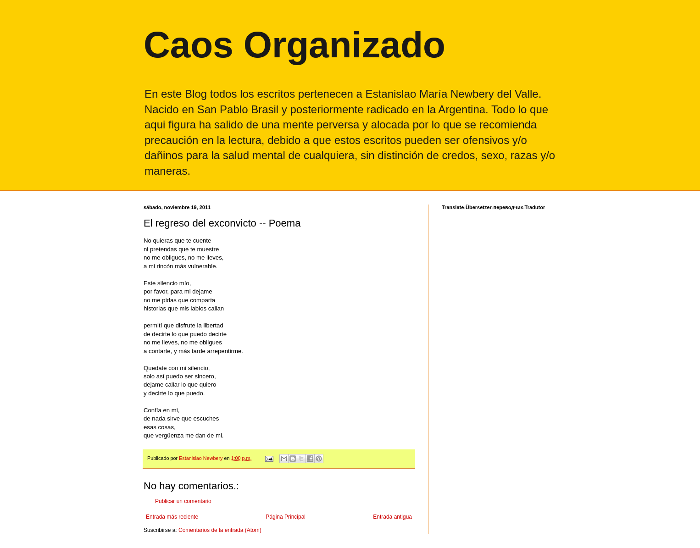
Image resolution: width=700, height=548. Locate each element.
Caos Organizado (294, 44)
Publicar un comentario (183, 501)
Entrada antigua (392, 517)
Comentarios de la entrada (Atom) (219, 530)
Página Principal (286, 517)
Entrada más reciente (172, 517)
